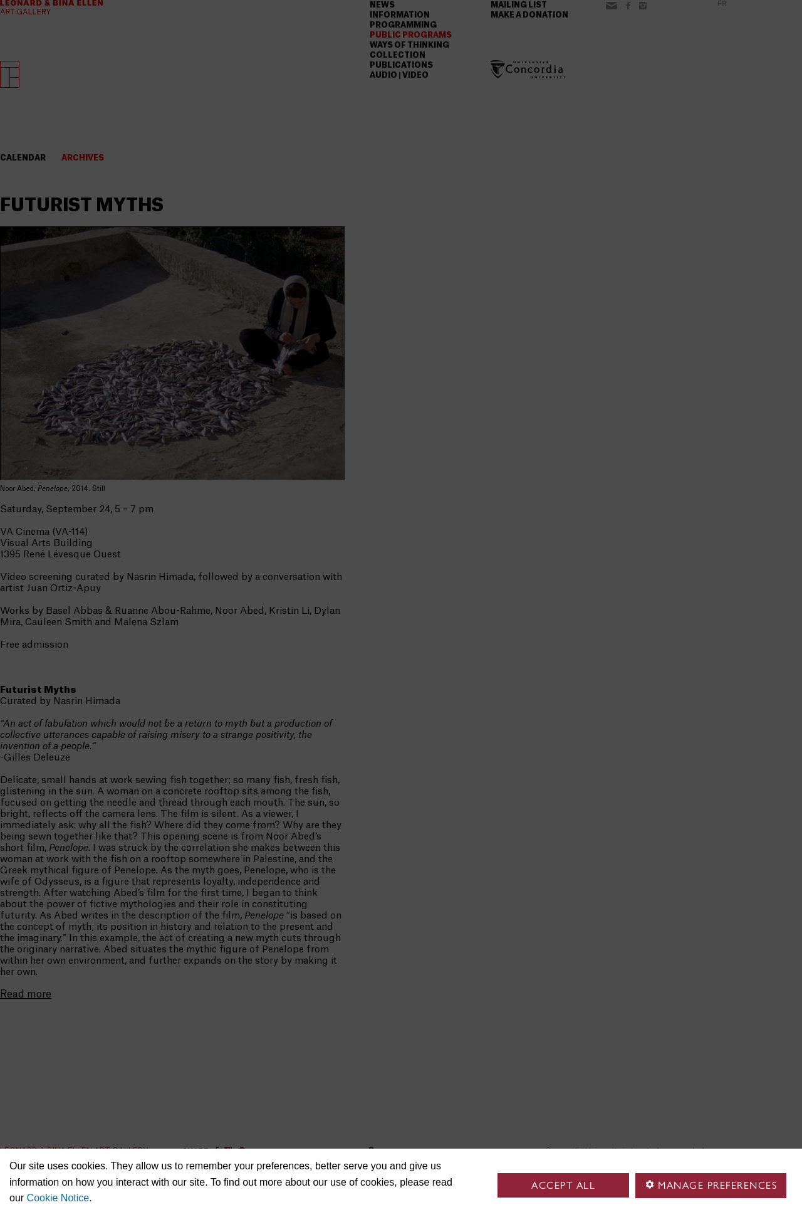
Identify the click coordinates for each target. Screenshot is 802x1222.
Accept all (563, 1185)
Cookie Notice (58, 1198)
